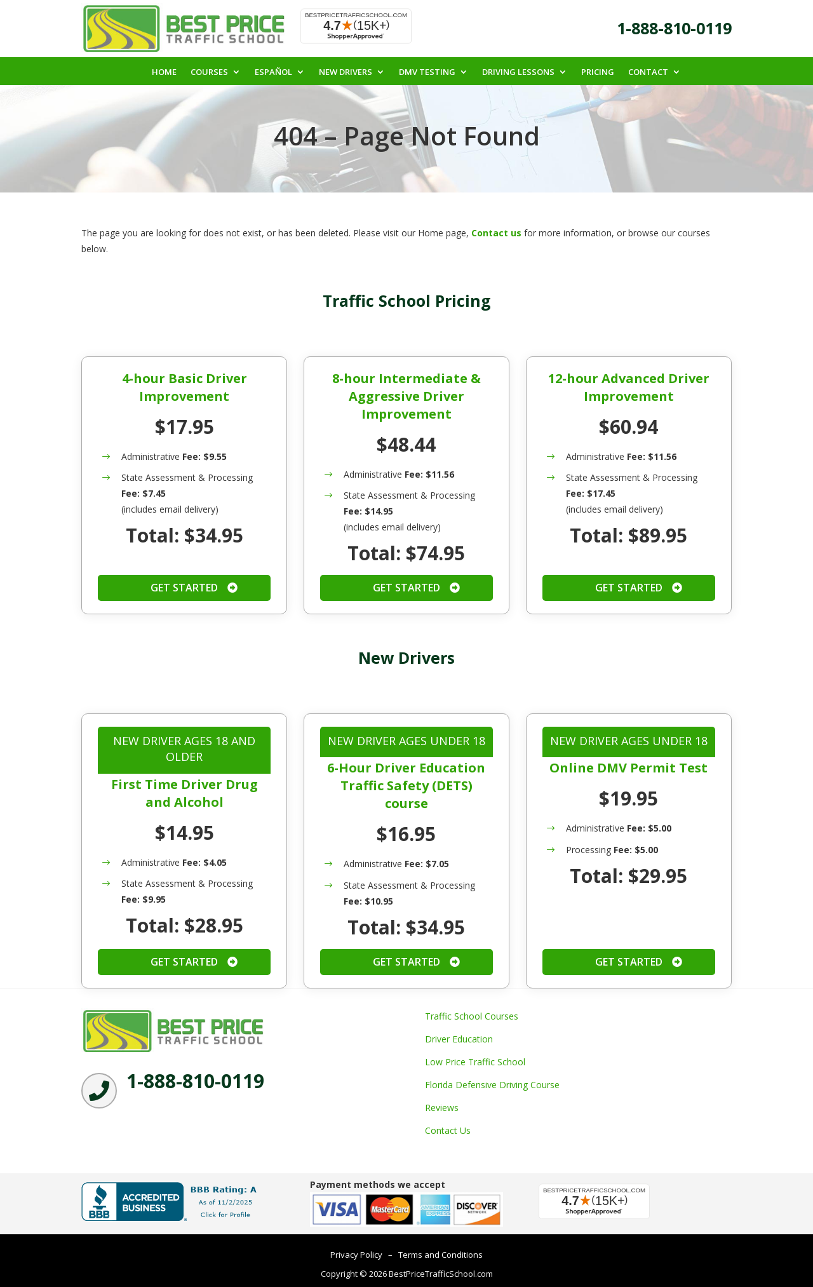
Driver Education (459, 1040)
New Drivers (345, 72)
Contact (648, 72)
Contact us (496, 234)
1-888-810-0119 (674, 28)
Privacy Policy (356, 1256)
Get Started (184, 589)
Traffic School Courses (471, 1017)
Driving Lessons (518, 72)
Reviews (442, 1108)
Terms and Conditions (440, 1256)
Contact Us (448, 1131)
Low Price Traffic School (475, 1062)
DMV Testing (427, 72)
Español (273, 72)
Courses (209, 72)
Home (164, 72)
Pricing (597, 72)
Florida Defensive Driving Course (492, 1085)
